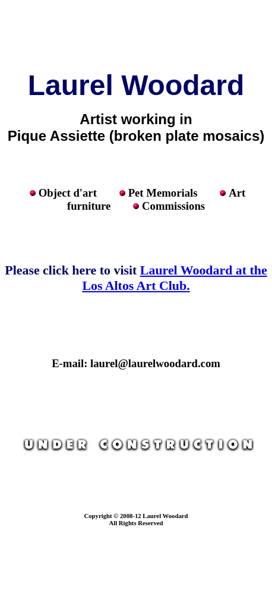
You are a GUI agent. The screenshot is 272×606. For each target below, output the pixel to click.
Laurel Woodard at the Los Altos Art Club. (174, 278)
